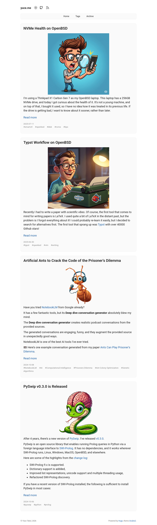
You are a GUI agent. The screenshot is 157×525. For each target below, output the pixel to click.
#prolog (47, 504)
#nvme (58, 127)
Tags (78, 16)
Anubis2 (132, 521)
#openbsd (39, 127)
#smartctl (28, 127)
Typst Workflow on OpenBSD (47, 142)
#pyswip (27, 504)
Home (66, 16)
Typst (101, 224)
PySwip (74, 438)
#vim (46, 245)
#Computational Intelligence (58, 368)
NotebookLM (50, 307)
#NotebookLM (30, 368)
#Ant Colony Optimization (107, 368)
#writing (54, 245)
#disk (49, 127)
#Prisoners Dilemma (83, 368)
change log (80, 458)
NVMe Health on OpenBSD (45, 28)
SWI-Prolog (66, 448)
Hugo (120, 521)
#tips (65, 127)
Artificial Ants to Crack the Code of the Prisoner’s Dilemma (72, 260)
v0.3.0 (99, 438)
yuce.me (26, 8)
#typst (26, 245)
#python (37, 504)
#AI (40, 368)
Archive (90, 16)
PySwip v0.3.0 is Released (45, 386)
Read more (30, 117)
